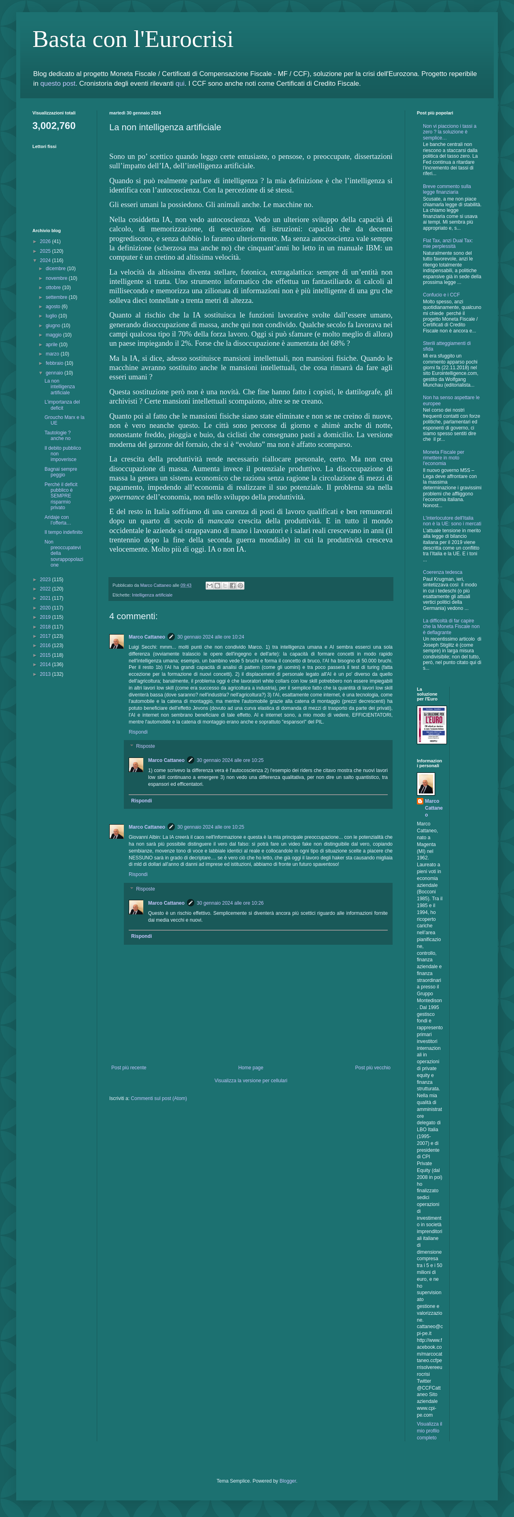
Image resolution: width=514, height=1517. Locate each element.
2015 (46, 655)
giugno (54, 325)
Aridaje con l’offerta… (58, 520)
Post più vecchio (373, 1068)
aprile (52, 344)
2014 (46, 664)
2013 (46, 674)
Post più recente (129, 1068)
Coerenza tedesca (442, 572)
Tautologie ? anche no (58, 435)
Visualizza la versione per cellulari (251, 1080)
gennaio (55, 373)
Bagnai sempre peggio (61, 472)
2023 (46, 579)
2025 (46, 251)
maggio (54, 335)
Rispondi (138, 732)
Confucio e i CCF (441, 295)
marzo (53, 354)
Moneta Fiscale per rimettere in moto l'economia (443, 458)
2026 (46, 241)
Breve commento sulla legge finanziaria (447, 189)
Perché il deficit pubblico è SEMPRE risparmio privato (61, 496)
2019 (46, 617)
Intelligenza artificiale (152, 594)
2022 (46, 589)
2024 (46, 260)
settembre (57, 297)
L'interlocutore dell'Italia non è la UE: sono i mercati (452, 521)
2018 (46, 627)
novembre (57, 278)
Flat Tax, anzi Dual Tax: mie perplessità (448, 243)
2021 (46, 598)
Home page (250, 1068)
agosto (54, 306)
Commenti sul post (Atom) (159, 1098)
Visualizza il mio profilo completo (429, 1431)
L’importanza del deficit (62, 404)
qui (180, 83)
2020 (46, 608)
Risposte (145, 746)
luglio (52, 316)
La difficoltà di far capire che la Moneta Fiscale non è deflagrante (451, 626)
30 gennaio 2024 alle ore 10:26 (230, 903)
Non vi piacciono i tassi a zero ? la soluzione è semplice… (449, 132)
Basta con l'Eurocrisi (133, 38)
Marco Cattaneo (147, 637)
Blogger (288, 1481)
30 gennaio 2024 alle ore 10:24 (210, 637)
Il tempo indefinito (64, 532)
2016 (46, 645)
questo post (58, 83)
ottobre (54, 287)
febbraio (55, 363)
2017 (46, 636)
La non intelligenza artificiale (60, 387)
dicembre (56, 268)
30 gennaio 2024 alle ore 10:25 (230, 760)
